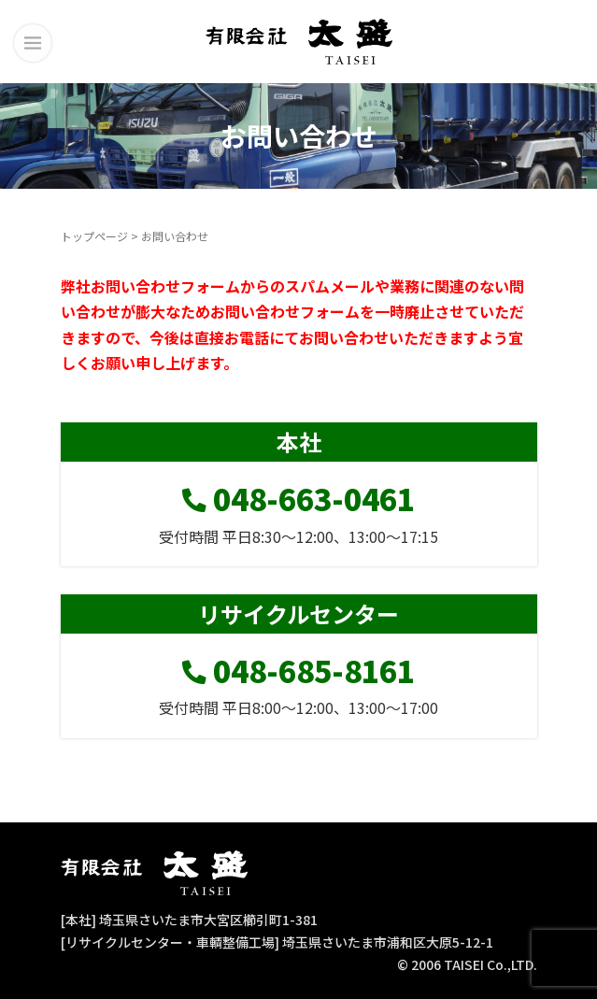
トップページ (94, 236)
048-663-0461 (298, 498)
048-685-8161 (298, 670)
